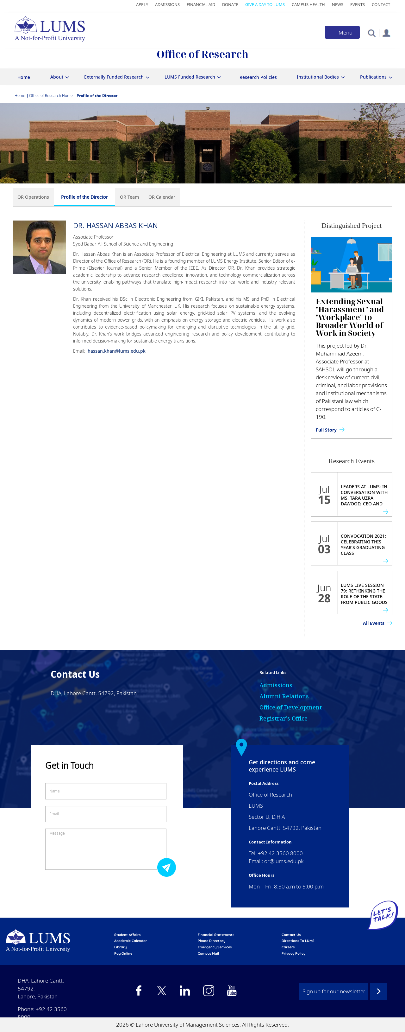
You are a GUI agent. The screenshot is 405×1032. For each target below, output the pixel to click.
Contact (381, 4)
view (385, 512)
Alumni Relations (284, 696)
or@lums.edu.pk (283, 861)
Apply (142, 4)
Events (357, 4)
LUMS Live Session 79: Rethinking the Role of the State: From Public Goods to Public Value (364, 596)
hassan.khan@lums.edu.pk (116, 351)
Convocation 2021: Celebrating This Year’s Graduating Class (363, 544)
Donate (230, 4)
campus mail (208, 953)
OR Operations (33, 197)
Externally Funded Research (114, 77)
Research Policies (258, 77)
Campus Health (308, 4)
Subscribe (378, 991)
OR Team (129, 197)
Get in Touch (69, 765)
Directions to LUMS (298, 941)
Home (23, 77)
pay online (123, 953)
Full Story (326, 430)
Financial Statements (216, 935)
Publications (373, 77)
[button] (371, 33)
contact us (291, 935)
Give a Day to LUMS (265, 4)
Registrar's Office (283, 718)
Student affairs (127, 935)
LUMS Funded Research (190, 77)
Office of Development (290, 707)
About (56, 77)
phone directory (211, 941)
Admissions (167, 4)
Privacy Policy (293, 953)
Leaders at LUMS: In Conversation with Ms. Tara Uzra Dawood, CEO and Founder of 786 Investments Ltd (364, 501)
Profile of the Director (84, 197)
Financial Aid (201, 4)
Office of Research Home (51, 95)
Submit (168, 867)
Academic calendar (130, 941)
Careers (288, 947)
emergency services (215, 947)
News (337, 4)
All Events (373, 623)
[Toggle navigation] (342, 32)
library (120, 947)
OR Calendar (161, 197)
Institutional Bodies (318, 77)
